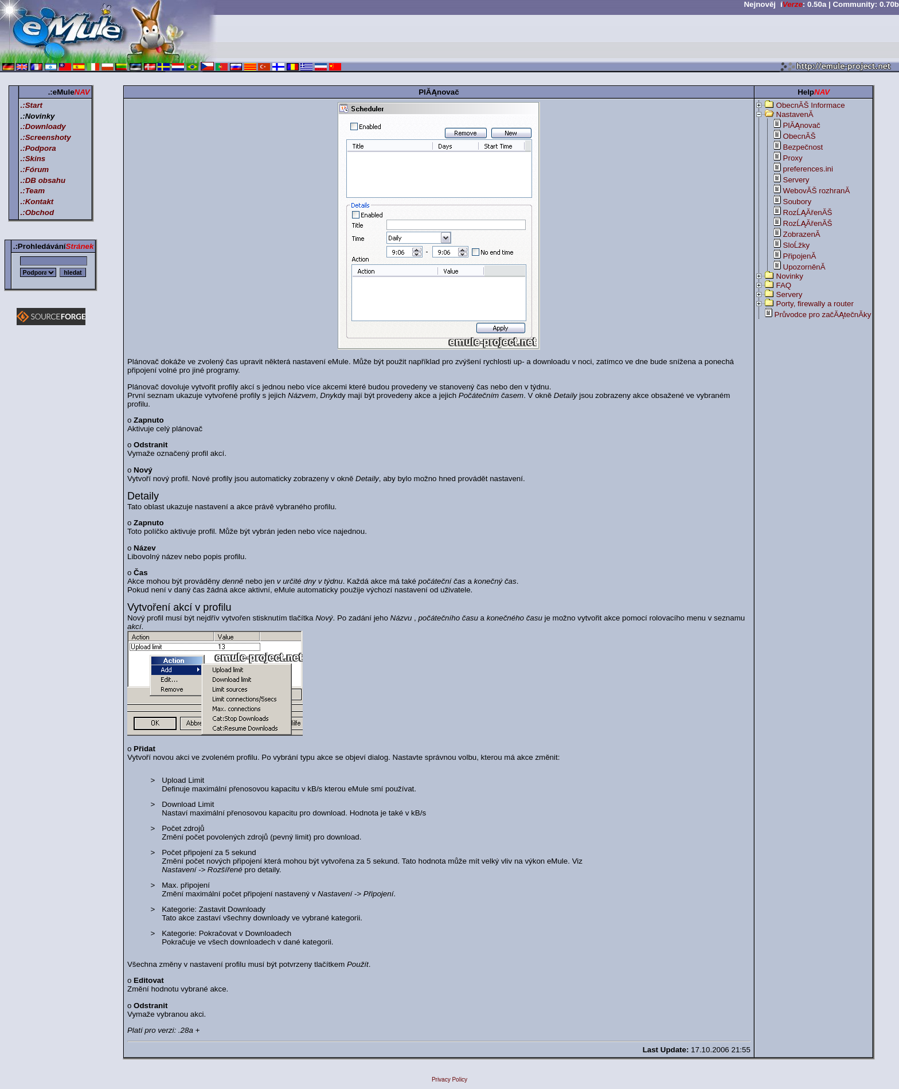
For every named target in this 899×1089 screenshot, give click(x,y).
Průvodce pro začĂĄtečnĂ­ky (823, 314)
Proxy (793, 158)
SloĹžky (796, 245)
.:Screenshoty (46, 137)
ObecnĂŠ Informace (810, 105)
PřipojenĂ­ (799, 256)
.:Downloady (43, 126)
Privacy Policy (449, 1079)
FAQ (784, 285)
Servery (796, 179)
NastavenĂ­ (795, 114)
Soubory (797, 201)
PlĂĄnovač (801, 125)
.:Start (32, 105)
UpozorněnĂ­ (804, 267)
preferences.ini (808, 169)
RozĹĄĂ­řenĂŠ (807, 212)
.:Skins (33, 158)
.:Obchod (37, 212)
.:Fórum (35, 169)
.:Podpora (38, 148)
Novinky (789, 276)
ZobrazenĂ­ (801, 234)
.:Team (33, 190)
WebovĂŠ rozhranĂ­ (816, 190)
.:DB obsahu (43, 180)
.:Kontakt (37, 201)
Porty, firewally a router (815, 303)
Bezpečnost (803, 147)
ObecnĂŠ (799, 136)
